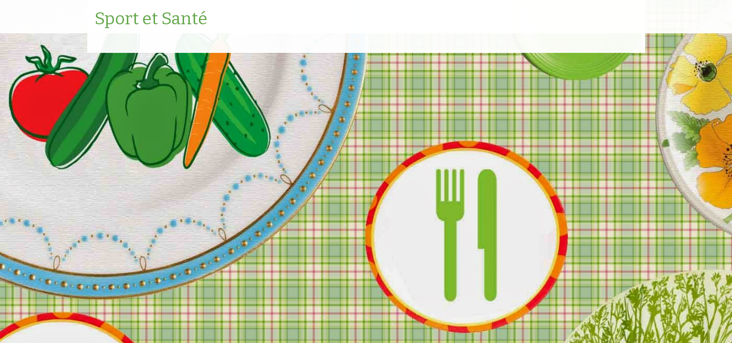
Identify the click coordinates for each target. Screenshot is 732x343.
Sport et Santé (150, 19)
